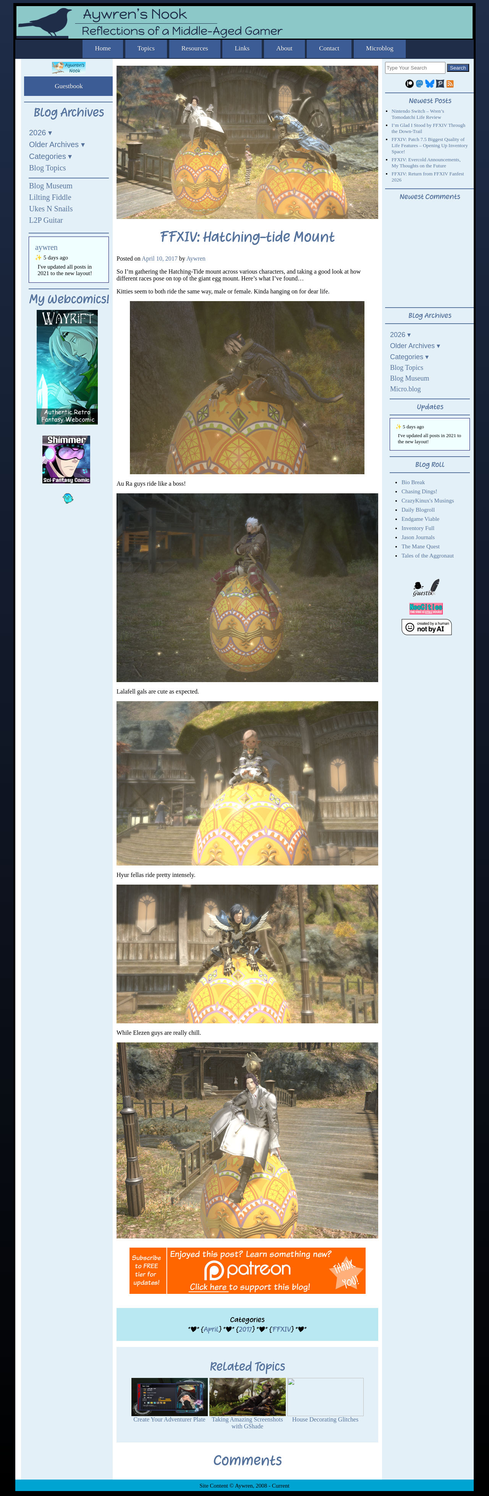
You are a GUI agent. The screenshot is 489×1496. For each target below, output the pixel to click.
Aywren (196, 258)
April (211, 1329)
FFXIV (281, 1329)
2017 (245, 1329)
